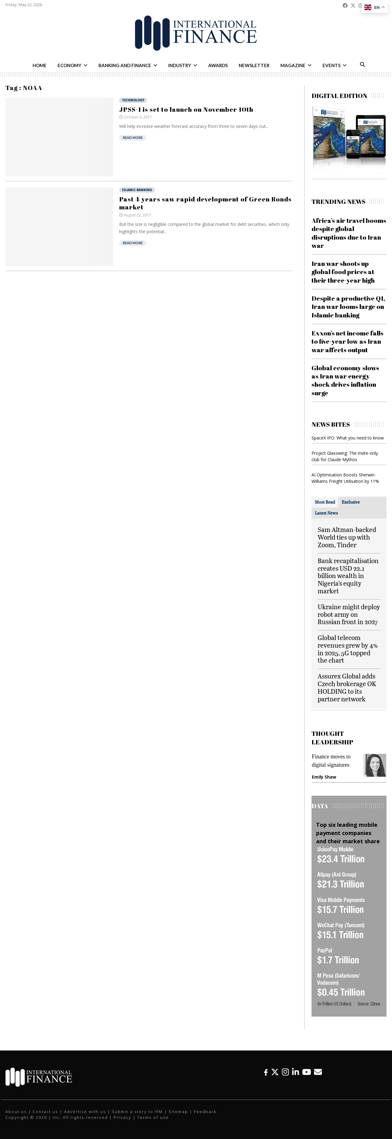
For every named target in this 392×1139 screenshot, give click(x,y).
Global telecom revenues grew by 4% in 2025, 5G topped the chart (348, 648)
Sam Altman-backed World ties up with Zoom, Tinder (347, 537)
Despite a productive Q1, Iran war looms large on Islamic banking (348, 306)
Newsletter (254, 65)
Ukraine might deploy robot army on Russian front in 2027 (349, 614)
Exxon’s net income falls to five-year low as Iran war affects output (347, 341)
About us (16, 1111)
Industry (179, 65)
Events (331, 65)
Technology (133, 100)
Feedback (205, 1111)
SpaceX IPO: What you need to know (348, 438)
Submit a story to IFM (137, 1111)
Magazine (292, 65)
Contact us (45, 1111)
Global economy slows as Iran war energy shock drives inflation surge (345, 380)
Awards (218, 65)
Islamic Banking (137, 190)
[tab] (325, 502)
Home (40, 65)
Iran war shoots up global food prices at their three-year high (343, 271)
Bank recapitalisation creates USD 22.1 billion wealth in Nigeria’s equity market (348, 575)
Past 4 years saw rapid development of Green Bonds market (205, 203)
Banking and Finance (124, 65)
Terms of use (153, 1117)
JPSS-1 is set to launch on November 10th (186, 109)
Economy (69, 65)
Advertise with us (85, 1111)
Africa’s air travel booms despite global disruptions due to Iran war (349, 233)
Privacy (122, 1117)
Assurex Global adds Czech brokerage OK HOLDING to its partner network (347, 687)
